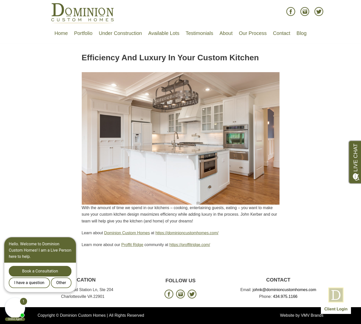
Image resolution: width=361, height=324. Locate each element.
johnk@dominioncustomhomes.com (284, 290)
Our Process (253, 33)
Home (61, 33)
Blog (302, 33)
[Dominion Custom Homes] (82, 13)
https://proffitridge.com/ (189, 245)
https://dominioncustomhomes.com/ (187, 233)
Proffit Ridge (132, 245)
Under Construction (120, 33)
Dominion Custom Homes (127, 233)
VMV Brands (312, 315)
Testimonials (199, 33)
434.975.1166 (285, 296)
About (225, 33)
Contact (281, 33)
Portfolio (83, 33)
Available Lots (163, 33)
